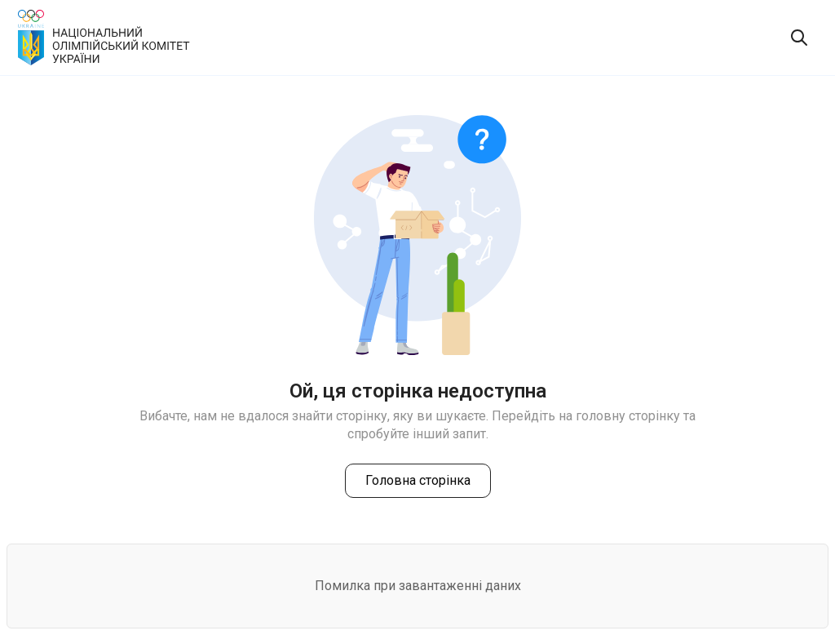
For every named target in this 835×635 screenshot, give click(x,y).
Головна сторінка (418, 480)
